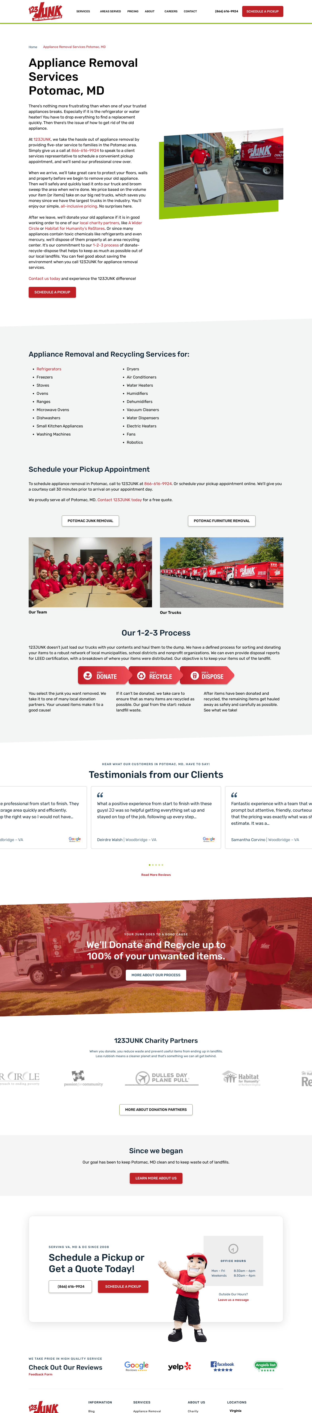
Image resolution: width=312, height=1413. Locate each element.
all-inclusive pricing (79, 206)
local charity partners (99, 222)
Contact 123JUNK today (120, 499)
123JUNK (42, 139)
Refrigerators (49, 369)
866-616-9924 (85, 150)
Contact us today (44, 278)
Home (33, 47)
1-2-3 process (106, 245)
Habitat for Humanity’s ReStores (75, 228)
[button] (149, 865)
